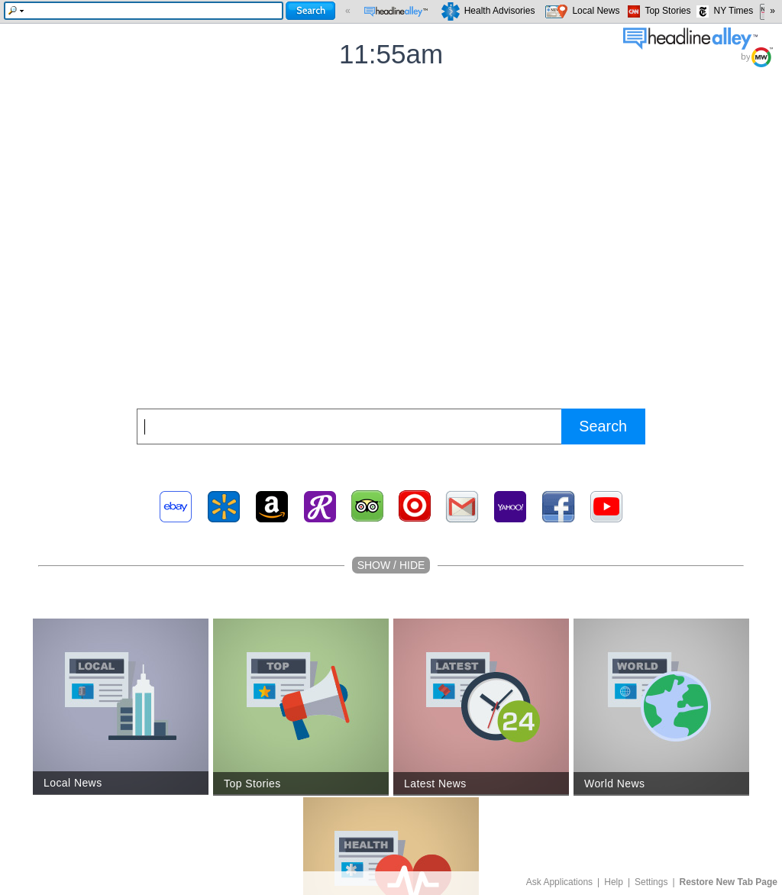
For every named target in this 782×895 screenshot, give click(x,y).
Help (613, 882)
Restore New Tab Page (728, 882)
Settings (651, 882)
